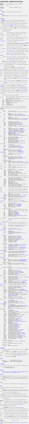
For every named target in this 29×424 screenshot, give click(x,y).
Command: (1, 3)
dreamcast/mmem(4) (23, 261)
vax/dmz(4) (19, 205)
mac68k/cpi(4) (10, 233)
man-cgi (23, 422)
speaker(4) (16, 325)
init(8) (26, 90)
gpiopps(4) (22, 289)
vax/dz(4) (25, 215)
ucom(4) (15, 241)
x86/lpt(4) (10, 230)
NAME (1, 10)
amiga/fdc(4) (10, 130)
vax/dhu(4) (19, 204)
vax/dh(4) (14, 203)
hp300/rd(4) (23, 140)
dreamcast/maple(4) (23, 259)
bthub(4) (26, 277)
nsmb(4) (17, 311)
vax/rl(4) (16, 141)
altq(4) (20, 271)
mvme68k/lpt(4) (3, 229)
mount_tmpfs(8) (20, 40)
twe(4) (24, 333)
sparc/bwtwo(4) (23, 244)
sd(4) (15, 125)
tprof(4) (17, 331)
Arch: (20, 3)
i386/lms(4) (20, 150)
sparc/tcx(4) (2, 257)
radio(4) (17, 319)
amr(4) (22, 271)
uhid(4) (20, 236)
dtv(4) (19, 287)
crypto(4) (23, 281)
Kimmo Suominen (17, 422)
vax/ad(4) (10, 269)
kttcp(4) (21, 301)
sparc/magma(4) (3, 303)
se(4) (17, 323)
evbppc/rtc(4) (23, 321)
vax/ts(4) (16, 117)
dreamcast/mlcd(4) (22, 260)
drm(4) (25, 286)
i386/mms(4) (2, 152)
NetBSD (13, 422)
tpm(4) (20, 343)
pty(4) (1, 224)
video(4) (20, 335)
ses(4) (20, 324)
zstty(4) (25, 194)
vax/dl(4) (19, 206)
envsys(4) (22, 329)
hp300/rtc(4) (10, 322)
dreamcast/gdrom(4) (11, 133)
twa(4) (23, 332)
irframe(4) (20, 297)
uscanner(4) (17, 239)
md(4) (22, 137)
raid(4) (20, 124)
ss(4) (16, 328)
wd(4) (9, 127)
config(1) (4, 371)
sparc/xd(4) (21, 146)
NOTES (1, 386)
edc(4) (22, 129)
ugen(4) (19, 238)
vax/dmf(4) (17, 213)
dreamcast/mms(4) (21, 151)
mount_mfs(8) (8, 372)
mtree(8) (12, 54)
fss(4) (23, 131)
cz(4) (15, 166)
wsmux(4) (21, 338)
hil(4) (20, 292)
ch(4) (18, 278)
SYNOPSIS (1, 14)
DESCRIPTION (2, 18)
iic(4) (17, 293)
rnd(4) (20, 320)
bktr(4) (1, 275)
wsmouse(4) (20, 149)
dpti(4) (1, 285)
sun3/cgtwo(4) (10, 246)
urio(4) (22, 239)
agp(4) (18, 270)
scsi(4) (16, 322)
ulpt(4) (19, 237)
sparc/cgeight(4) (23, 251)
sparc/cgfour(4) (23, 248)
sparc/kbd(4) (10, 158)
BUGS (1, 382)
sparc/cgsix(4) (3, 250)
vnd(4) (20, 145)
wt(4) (9, 113)
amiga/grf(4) (23, 290)
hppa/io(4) (10, 295)
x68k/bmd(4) (22, 128)
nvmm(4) (23, 314)
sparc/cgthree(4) (23, 247)
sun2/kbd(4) (16, 158)
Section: (10, 3)
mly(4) (9, 307)
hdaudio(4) (26, 290)
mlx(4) (23, 306)
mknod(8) (19, 34)
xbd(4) (18, 146)
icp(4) (27, 293)
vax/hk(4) (20, 133)
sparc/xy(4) (21, 147)
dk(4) (18, 121)
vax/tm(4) (10, 117)
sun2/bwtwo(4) (10, 245)
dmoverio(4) (24, 282)
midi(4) (13, 304)
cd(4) (19, 123)
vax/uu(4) (25, 119)
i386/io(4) (15, 295)
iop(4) (21, 296)
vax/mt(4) (23, 114)
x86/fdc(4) (22, 130)
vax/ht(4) (20, 114)
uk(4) (19, 334)
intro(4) (11, 371)
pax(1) (14, 51)
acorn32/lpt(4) (19, 229)
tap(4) (20, 330)
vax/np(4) (11, 309)
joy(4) (17, 300)
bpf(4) (17, 276)
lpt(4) (15, 229)
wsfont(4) (20, 337)
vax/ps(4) (26, 255)
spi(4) (17, 325)
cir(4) (16, 279)
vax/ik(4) (2, 253)
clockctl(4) (25, 280)
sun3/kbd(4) (21, 158)
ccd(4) (21, 122)
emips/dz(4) (23, 200)
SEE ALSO (1, 370)
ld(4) (1, 136)
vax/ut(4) (26, 118)
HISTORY (1, 374)
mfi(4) (26, 305)
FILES (1, 358)
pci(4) (20, 316)
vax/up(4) (11, 144)
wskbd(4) (20, 156)
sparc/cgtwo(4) (22, 245)
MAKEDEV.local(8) (20, 354)
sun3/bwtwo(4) (16, 245)
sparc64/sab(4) (3, 197)
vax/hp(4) (17, 134)
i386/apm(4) (21, 272)
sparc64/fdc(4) (16, 130)
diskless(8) (15, 371)
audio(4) (17, 273)
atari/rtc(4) (18, 321)
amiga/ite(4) (21, 169)
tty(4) (20, 161)
